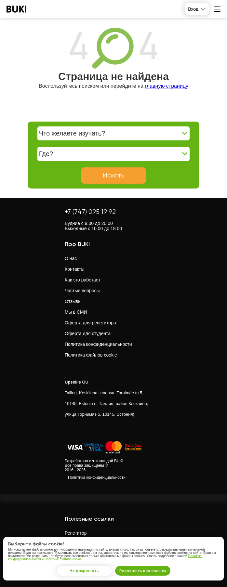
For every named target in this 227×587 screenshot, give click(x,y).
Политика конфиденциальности (98, 344)
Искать (113, 175)
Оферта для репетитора (90, 322)
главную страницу (166, 86)
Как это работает (82, 279)
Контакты (74, 269)
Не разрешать (84, 570)
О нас (71, 258)
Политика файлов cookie (91, 355)
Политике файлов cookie (63, 559)
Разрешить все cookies (142, 570)
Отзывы (73, 301)
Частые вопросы (82, 290)
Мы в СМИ (76, 312)
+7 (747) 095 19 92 (90, 211)
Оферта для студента (88, 333)
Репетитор (76, 533)
